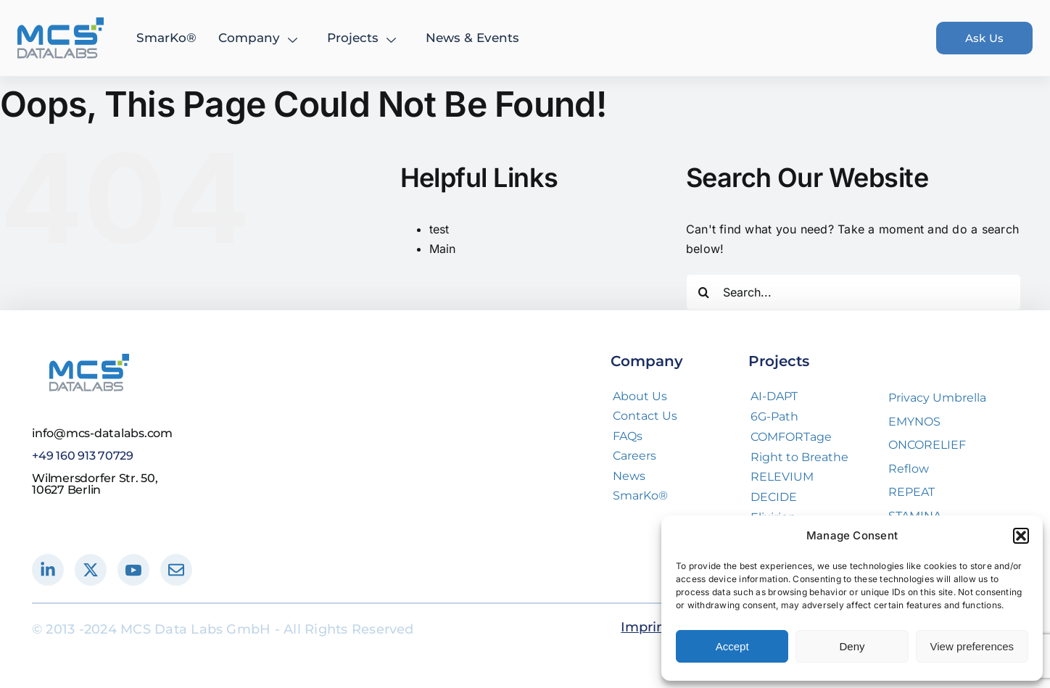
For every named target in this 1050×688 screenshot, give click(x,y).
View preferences (972, 646)
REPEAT (911, 492)
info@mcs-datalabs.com (102, 433)
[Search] (704, 292)
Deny (851, 646)
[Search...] (854, 292)
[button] (1021, 536)
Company (259, 37)
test (439, 229)
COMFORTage (791, 437)
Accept (732, 646)
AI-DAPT (774, 396)
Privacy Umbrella (937, 398)
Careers (634, 456)
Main (442, 248)
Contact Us (645, 416)
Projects (363, 37)
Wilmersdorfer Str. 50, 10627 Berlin (95, 484)
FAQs (627, 436)
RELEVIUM (782, 477)
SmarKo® (166, 37)
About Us (640, 396)
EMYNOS (914, 421)
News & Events (472, 37)
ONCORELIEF (927, 445)
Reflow (908, 469)
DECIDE (774, 497)
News (629, 476)
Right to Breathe (799, 457)
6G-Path (774, 416)
